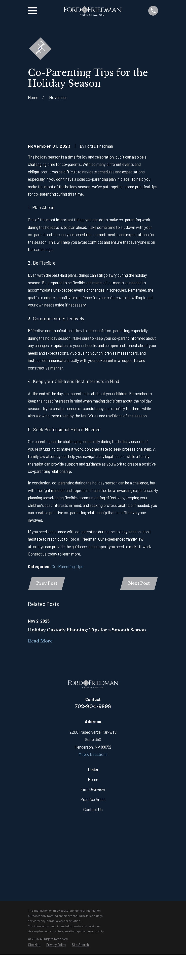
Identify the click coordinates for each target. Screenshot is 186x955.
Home (93, 779)
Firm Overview (93, 789)
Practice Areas (92, 799)
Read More (40, 641)
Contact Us (93, 809)
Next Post (139, 583)
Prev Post (46, 583)
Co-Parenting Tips (67, 566)
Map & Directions (93, 754)
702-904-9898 (93, 706)
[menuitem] (34, 945)
